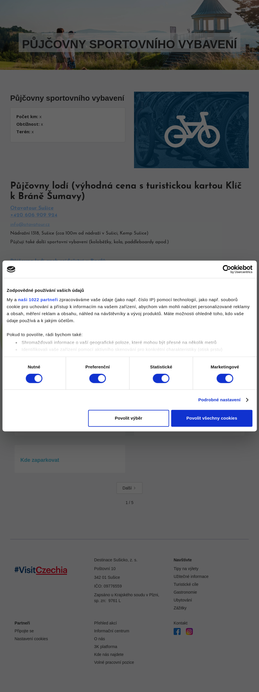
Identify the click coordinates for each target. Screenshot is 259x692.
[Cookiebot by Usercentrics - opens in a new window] (226, 269)
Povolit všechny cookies (211, 418)
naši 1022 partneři (38, 299)
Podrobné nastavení (219, 399)
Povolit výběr (128, 418)
